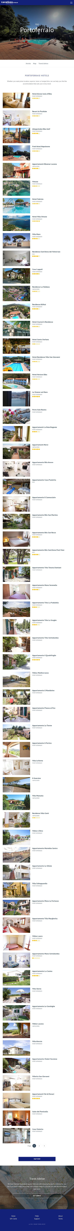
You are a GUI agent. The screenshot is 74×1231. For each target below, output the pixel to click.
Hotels (28, 63)
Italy (35, 40)
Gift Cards (13, 1219)
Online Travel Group (39, 1224)
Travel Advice (43, 63)
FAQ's (37, 1216)
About (60, 1216)
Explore (28, 40)
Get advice (37, 1196)
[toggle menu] (70, 2)
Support (37, 1219)
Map (34, 63)
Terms (60, 1219)
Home (13, 1216)
